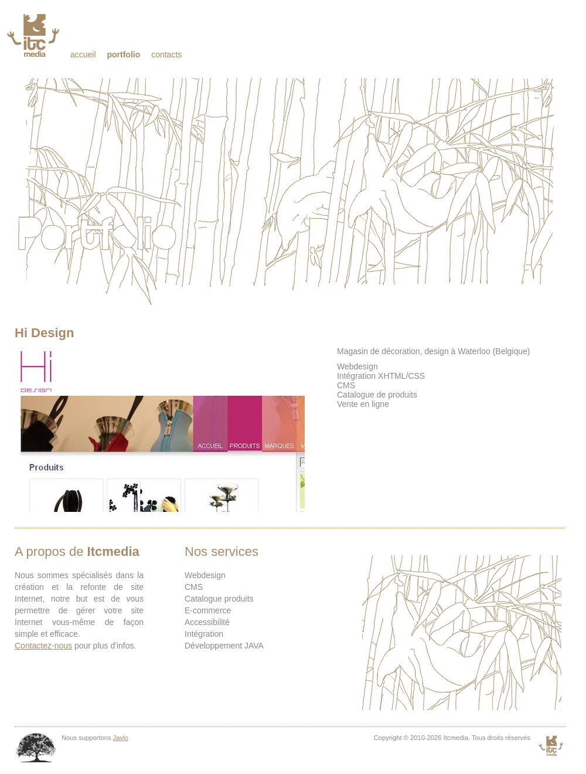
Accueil (83, 54)
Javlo (120, 737)
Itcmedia (34, 35)
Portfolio (123, 54)
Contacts (166, 54)
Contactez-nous (43, 645)
